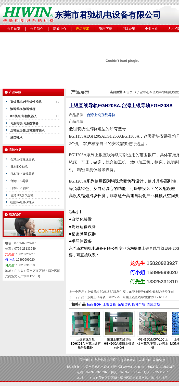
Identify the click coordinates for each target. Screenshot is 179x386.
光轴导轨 (124, 304)
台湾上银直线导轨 (22, 159)
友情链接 (159, 360)
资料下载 (105, 29)
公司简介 (36, 29)
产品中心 (143, 92)
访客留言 (130, 360)
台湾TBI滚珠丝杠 (21, 195)
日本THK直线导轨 (22, 174)
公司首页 (13, 29)
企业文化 (151, 29)
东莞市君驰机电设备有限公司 (102, 367)
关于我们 (86, 360)
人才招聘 (144, 360)
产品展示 (82, 29)
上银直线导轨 (107, 155)
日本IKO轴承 (19, 166)
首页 (129, 92)
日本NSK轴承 (19, 188)
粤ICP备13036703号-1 (162, 367)
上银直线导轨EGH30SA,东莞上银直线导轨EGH (85, 343)
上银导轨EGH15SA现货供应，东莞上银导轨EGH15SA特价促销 (130, 292)
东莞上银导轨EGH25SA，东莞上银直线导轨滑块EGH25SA (127, 297)
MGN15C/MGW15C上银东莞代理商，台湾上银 (152, 343)
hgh (90, 304)
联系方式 (115, 360)
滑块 (156, 136)
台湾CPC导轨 (19, 181)
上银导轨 (109, 304)
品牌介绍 (128, 29)
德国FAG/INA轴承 (22, 202)
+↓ (57, 102)
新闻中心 (59, 29)
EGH (97, 304)
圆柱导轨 (138, 304)
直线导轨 (153, 304)
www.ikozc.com (133, 367)
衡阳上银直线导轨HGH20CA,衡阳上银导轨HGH (119, 343)
